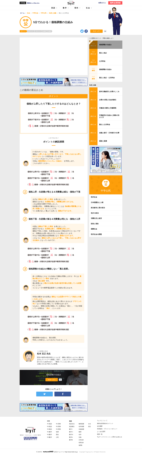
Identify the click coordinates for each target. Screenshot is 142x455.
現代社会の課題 (96, 234)
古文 (89, 424)
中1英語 (49, 424)
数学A (71, 437)
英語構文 (72, 426)
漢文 (89, 426)
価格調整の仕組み (105, 45)
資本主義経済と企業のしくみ (109, 91)
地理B (80, 445)
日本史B (81, 440)
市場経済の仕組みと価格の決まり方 (109, 116)
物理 (80, 432)
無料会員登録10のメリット (105, 423)
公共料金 (102, 61)
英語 (53, 8)
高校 (70, 421)
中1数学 (49, 432)
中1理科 (58, 424)
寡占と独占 (103, 53)
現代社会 (94, 197)
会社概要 (99, 426)
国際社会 (94, 229)
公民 (57, 437)
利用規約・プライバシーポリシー (107, 429)
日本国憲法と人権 (97, 202)
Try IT (71, 2)
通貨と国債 (103, 141)
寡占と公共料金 (104, 124)
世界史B (81, 442)
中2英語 (49, 426)
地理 (57, 432)
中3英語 (49, 429)
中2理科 (58, 426)
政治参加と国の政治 (98, 208)
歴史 (57, 434)
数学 (65, 8)
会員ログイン (102, 2)
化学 (80, 434)
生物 (80, 437)
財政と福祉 (95, 224)
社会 (88, 8)
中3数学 (49, 437)
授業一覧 (99, 434)
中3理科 (58, 429)
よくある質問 (101, 431)
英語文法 (72, 424)
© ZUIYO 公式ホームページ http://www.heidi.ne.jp (57, 452)
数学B (71, 440)
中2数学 (49, 434)
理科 (76, 8)
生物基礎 (81, 429)
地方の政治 (95, 213)
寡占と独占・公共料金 (107, 78)
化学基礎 (81, 426)
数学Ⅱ (71, 432)
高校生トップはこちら (33, 3)
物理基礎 (81, 424)
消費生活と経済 (96, 218)
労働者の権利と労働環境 (107, 108)
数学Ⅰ (71, 429)
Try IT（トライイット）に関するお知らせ (109, 437)
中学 (48, 421)
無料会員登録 (115, 3)
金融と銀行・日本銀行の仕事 (109, 133)
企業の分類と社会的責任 (107, 100)
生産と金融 (92, 85)
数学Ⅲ (71, 434)
